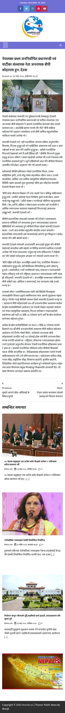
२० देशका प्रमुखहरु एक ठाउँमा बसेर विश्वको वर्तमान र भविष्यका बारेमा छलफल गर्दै (30, 463)
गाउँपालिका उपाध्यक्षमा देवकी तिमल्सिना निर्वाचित (24, 540)
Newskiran (27, 705)
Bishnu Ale (8, 469)
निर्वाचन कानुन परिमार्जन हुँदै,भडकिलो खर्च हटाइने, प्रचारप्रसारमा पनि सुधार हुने (32, 617)
